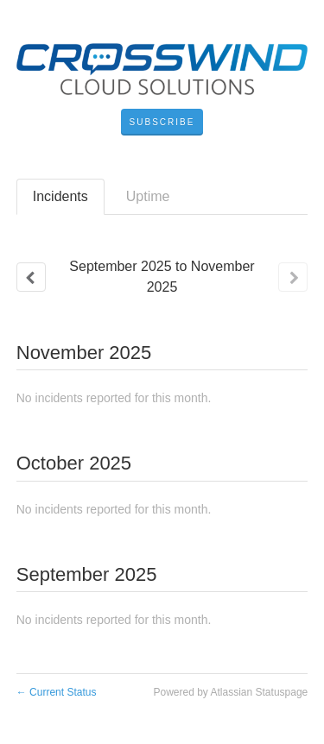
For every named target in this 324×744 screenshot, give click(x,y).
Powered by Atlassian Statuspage (230, 692)
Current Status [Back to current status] (56, 692)
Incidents (60, 196)
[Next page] (293, 277)
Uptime (148, 196)
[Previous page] (31, 277)
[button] (162, 122)
